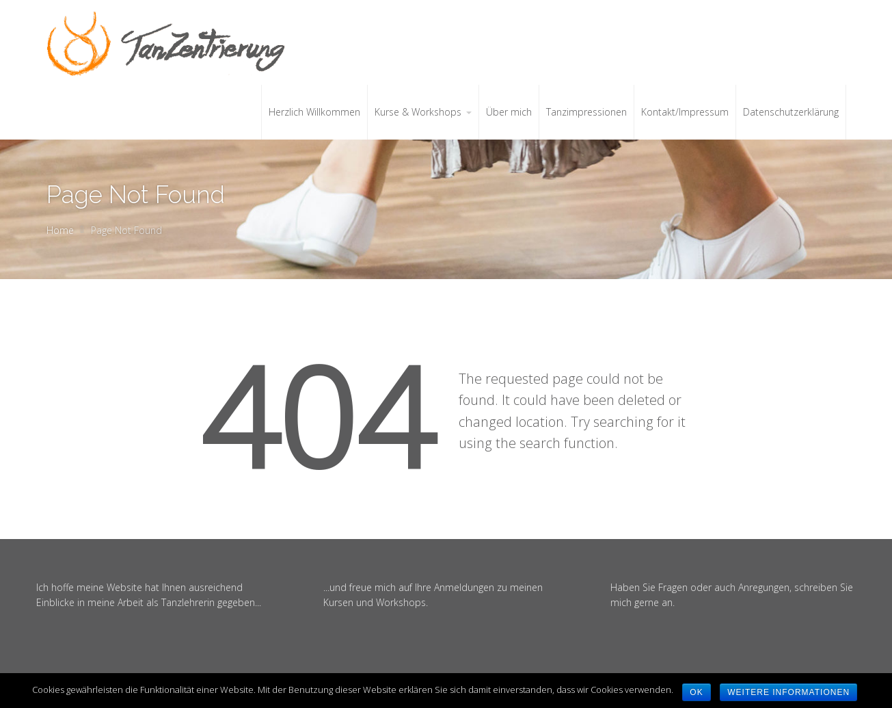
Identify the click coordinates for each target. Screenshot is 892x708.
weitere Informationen (788, 692)
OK (696, 692)
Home (60, 230)
